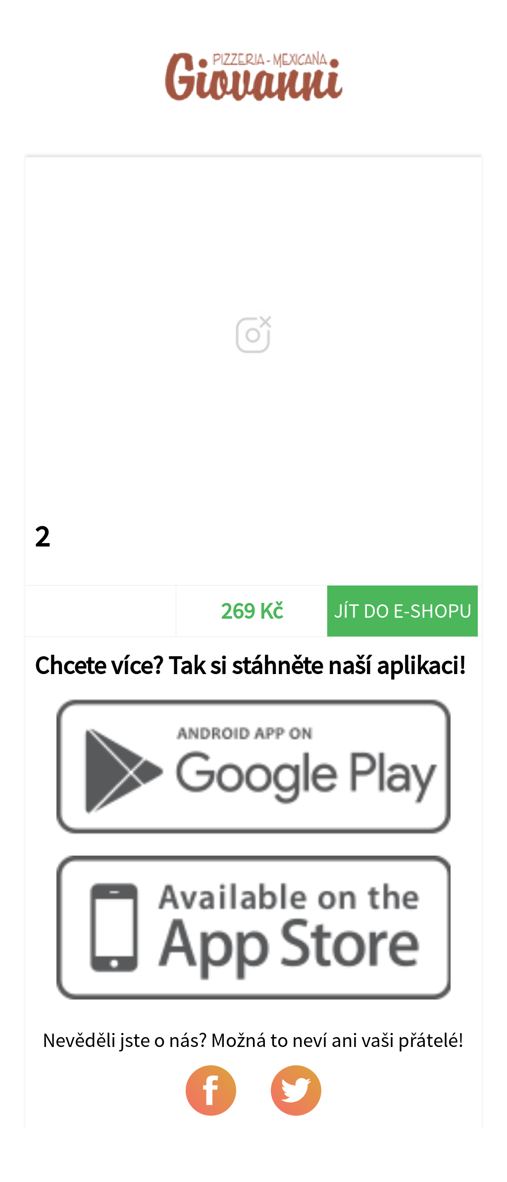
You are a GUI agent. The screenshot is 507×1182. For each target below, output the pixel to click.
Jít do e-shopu (403, 610)
